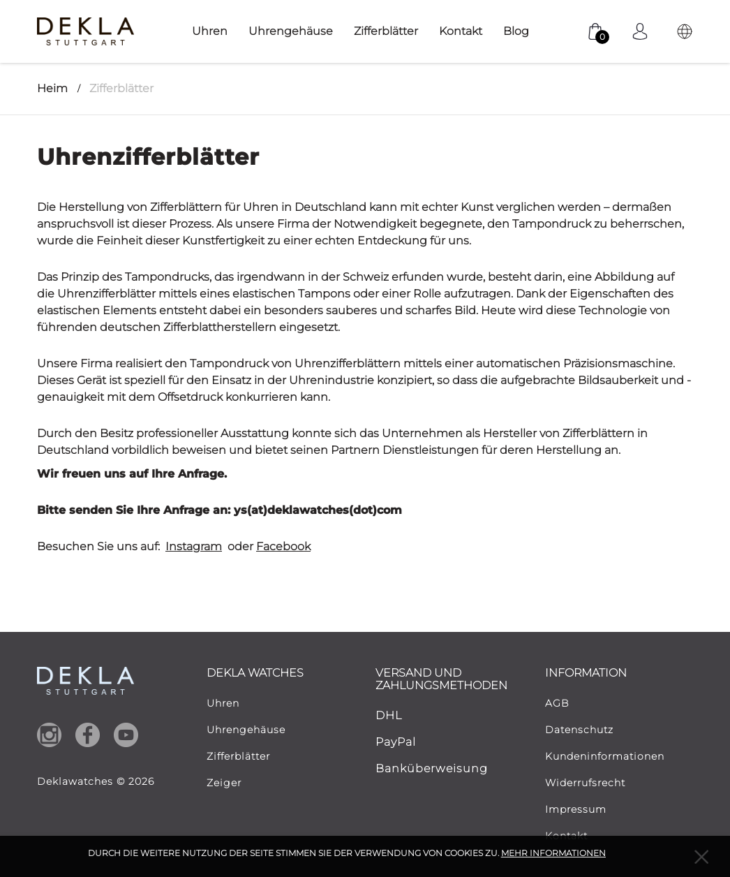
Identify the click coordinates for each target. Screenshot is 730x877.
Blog (516, 31)
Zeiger (224, 782)
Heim (52, 88)
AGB (557, 703)
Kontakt (460, 31)
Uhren (210, 31)
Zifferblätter (386, 31)
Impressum (575, 809)
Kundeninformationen (604, 756)
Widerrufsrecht (585, 782)
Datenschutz (579, 729)
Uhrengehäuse (290, 31)
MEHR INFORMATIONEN (553, 853)
